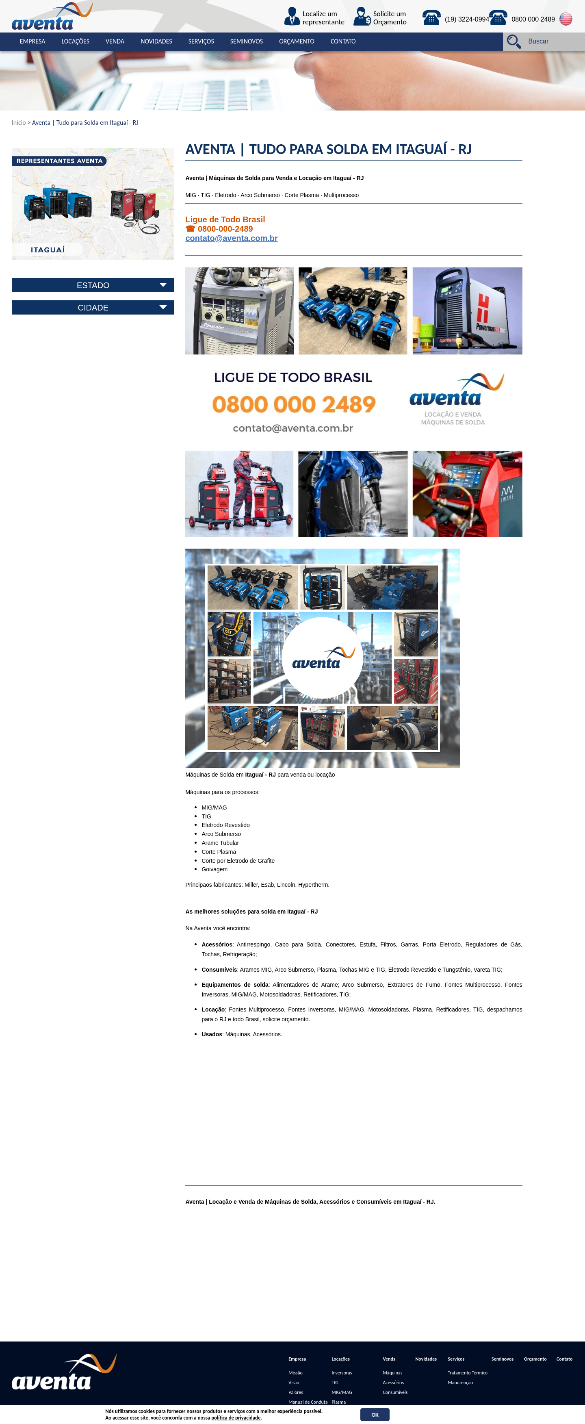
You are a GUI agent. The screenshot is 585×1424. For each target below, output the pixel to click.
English (566, 19)
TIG (335, 1382)
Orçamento (296, 41)
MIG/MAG (342, 1392)
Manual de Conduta (307, 1402)
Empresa (33, 41)
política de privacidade (235, 1418)
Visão (293, 1382)
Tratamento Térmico (468, 1373)
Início (19, 122)
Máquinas (392, 1373)
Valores (295, 1392)
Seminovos (246, 41)
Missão (295, 1373)
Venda (115, 41)
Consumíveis (395, 1392)
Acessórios (393, 1382)
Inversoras (342, 1373)
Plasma (339, 1402)
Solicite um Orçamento (390, 18)
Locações (75, 41)
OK (375, 1414)
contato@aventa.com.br (231, 238)
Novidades (156, 41)
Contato (343, 41)
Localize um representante (323, 18)
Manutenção (460, 1382)
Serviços (201, 41)
